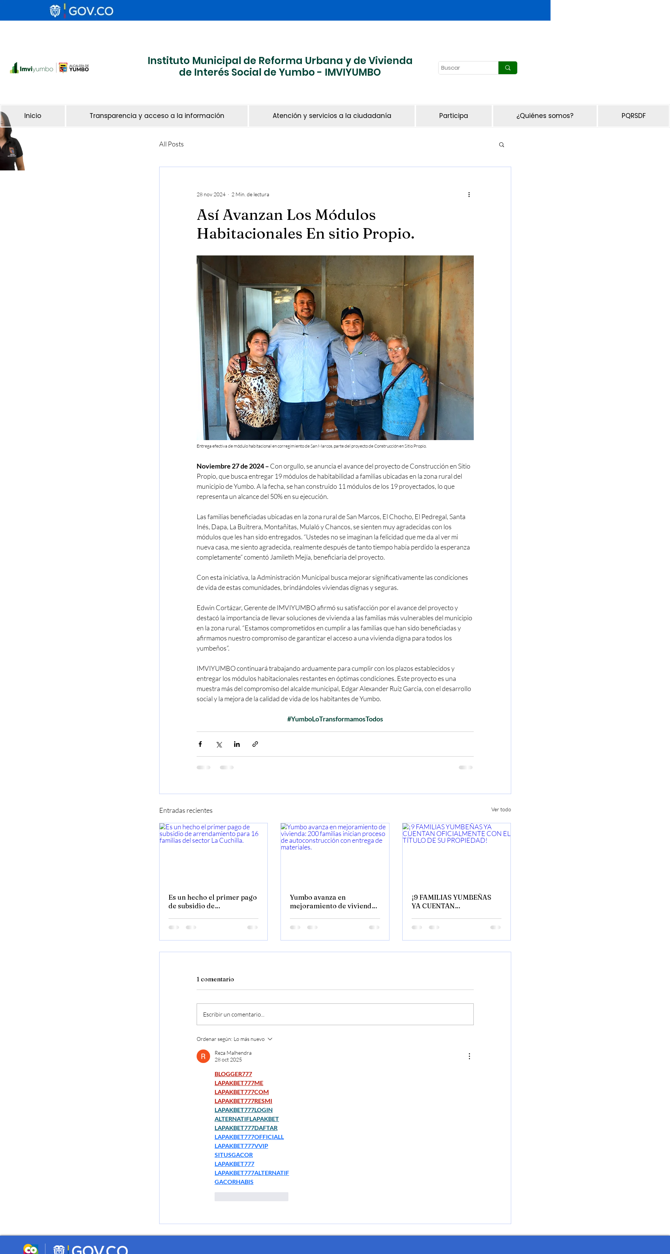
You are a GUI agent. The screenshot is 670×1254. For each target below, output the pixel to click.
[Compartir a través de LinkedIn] (236, 744)
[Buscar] (461, 67)
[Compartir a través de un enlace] (255, 744)
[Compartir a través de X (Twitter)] (218, 744)
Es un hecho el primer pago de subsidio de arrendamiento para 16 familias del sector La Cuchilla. (213, 901)
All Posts (171, 144)
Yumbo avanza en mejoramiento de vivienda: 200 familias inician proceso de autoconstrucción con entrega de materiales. (333, 901)
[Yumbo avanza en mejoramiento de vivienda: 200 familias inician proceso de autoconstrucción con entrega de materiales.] (335, 853)
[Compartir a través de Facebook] (200, 744)
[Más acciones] (469, 194)
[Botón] (32, 93)
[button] (501, 144)
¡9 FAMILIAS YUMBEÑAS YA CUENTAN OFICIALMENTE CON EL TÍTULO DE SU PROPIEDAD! (451, 901)
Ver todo (501, 809)
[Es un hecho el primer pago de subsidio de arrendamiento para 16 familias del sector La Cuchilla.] (214, 853)
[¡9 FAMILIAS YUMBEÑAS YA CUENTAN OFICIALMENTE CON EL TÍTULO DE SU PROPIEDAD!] (457, 853)
